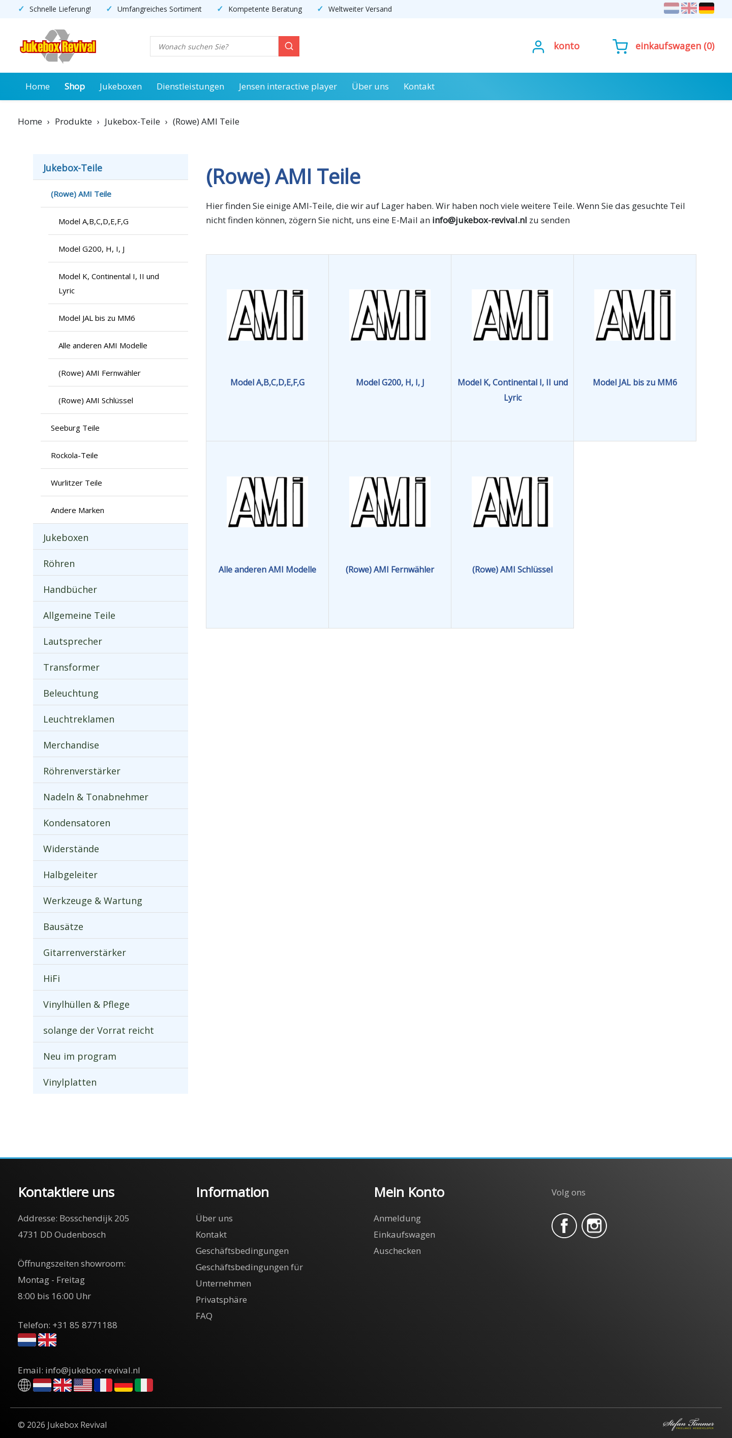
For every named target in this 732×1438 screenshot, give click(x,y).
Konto (567, 46)
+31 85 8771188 (84, 1325)
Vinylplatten (70, 1082)
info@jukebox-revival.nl (92, 1370)
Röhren (59, 563)
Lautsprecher (72, 641)
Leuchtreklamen (78, 719)
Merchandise (71, 745)
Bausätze (63, 926)
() (663, 46)
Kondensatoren (76, 823)
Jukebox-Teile (72, 168)
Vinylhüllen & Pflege (86, 1004)
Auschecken (397, 1250)
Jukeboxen (121, 86)
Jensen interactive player (288, 86)
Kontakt (419, 86)
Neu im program (79, 1056)
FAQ (204, 1316)
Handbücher (70, 589)
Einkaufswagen (668, 46)
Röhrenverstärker (81, 771)
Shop (75, 86)
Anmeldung (397, 1218)
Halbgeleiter (70, 874)
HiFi (51, 978)
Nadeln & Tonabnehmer (95, 797)
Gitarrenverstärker (84, 952)
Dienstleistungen (190, 86)
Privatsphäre (221, 1299)
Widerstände (71, 849)
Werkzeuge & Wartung (92, 900)
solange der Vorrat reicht (98, 1030)
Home (37, 86)
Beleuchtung (71, 693)
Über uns (370, 86)
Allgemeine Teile (79, 615)
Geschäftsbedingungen (242, 1250)
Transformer (71, 667)
